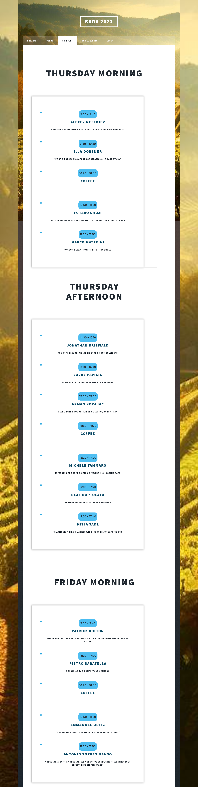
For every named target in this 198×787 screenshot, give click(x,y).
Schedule (67, 41)
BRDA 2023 (99, 21)
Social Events (89, 41)
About (110, 41)
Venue (50, 41)
